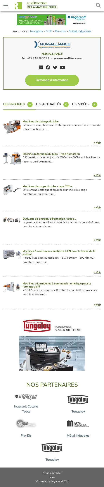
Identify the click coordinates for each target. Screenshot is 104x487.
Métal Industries (80, 31)
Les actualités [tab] (52, 104)
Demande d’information (52, 80)
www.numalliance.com (68, 58)
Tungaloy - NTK (40, 31)
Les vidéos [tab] (84, 104)
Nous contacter (52, 473)
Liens (52, 477)
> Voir (97, 143)
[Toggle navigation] (6, 5)
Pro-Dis (60, 31)
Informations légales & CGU (52, 481)
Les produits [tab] (18, 104)
